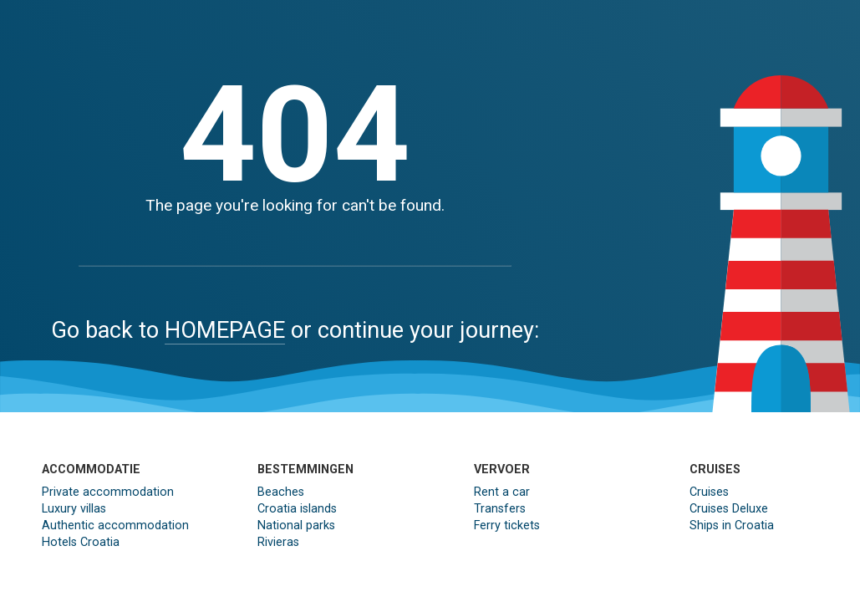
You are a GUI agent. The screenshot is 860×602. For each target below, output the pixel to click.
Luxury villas (74, 509)
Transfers (500, 509)
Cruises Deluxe (729, 509)
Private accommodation (108, 492)
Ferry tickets (507, 525)
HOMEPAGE (225, 330)
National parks (296, 525)
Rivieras (278, 542)
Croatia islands (297, 509)
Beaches (280, 492)
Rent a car (502, 492)
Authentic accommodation (115, 525)
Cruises (709, 492)
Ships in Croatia (732, 525)
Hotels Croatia (81, 542)
